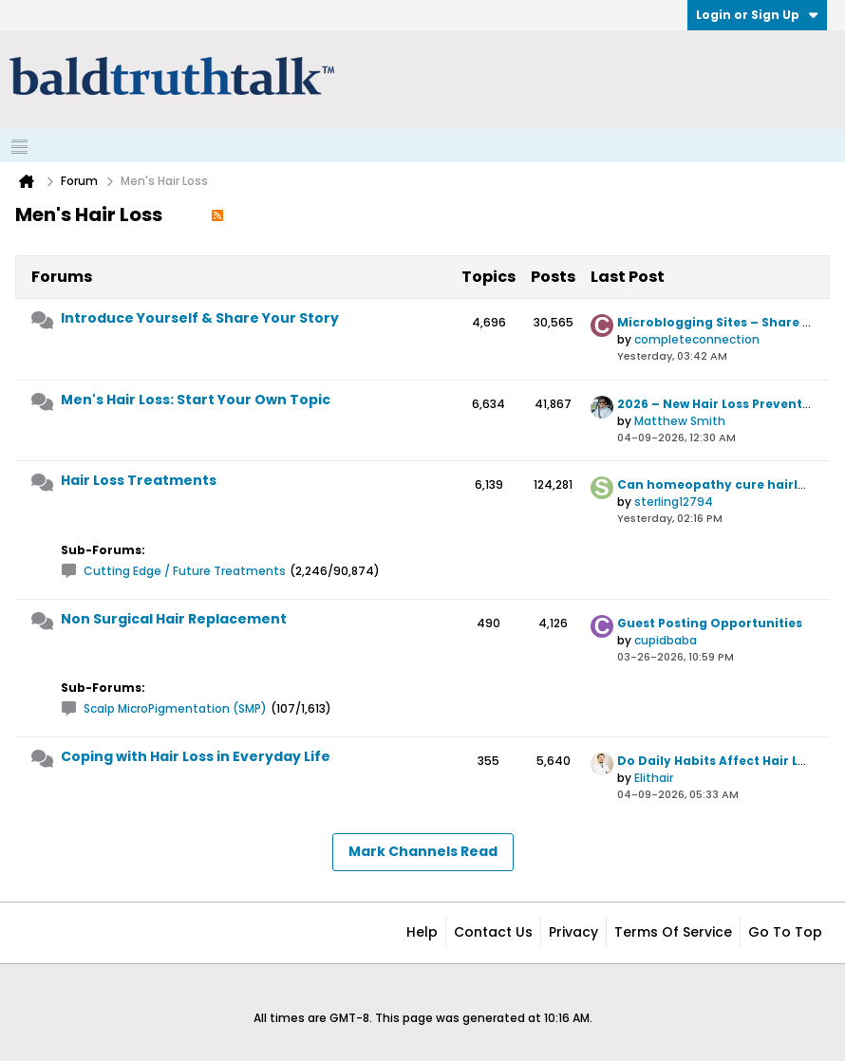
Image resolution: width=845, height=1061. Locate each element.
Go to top (785, 931)
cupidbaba (665, 640)
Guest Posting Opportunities (709, 623)
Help (422, 931)
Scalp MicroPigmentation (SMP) (175, 708)
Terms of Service (673, 931)
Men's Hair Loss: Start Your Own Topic (195, 399)
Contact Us (493, 931)
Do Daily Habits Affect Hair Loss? (722, 761)
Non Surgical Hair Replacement (174, 618)
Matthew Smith (679, 421)
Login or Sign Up (757, 15)
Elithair (653, 778)
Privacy (573, 931)
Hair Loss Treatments (138, 480)
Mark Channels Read (423, 851)
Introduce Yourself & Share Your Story (200, 317)
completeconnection (697, 339)
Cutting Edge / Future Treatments (185, 571)
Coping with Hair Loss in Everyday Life (195, 756)
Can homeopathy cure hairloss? (722, 484)
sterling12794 (673, 501)
